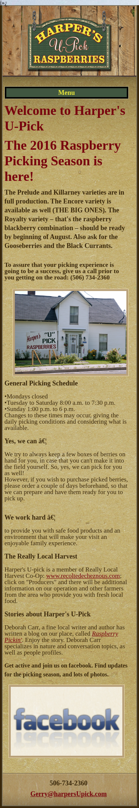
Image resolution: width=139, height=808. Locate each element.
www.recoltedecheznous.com (83, 575)
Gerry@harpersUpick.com (68, 794)
